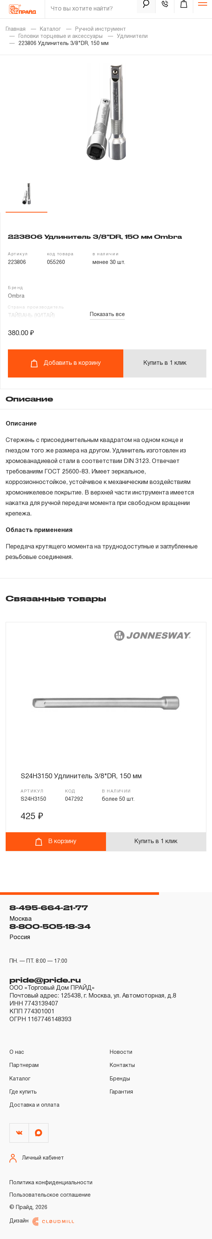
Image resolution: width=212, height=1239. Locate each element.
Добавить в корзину (65, 363)
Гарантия (121, 1092)
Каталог (50, 29)
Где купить (23, 1092)
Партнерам (24, 1065)
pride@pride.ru (45, 980)
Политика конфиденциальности (50, 1183)
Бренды (120, 1079)
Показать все (107, 314)
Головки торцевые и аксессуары (60, 36)
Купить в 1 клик (164, 363)
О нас (16, 1052)
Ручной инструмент (100, 29)
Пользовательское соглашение (50, 1195)
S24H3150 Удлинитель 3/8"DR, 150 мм (81, 776)
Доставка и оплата (34, 1105)
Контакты (122, 1065)
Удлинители (132, 36)
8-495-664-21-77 (48, 907)
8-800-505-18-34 (50, 926)
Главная (16, 29)
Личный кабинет (36, 1158)
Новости (121, 1052)
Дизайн (41, 1221)
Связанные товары (56, 598)
